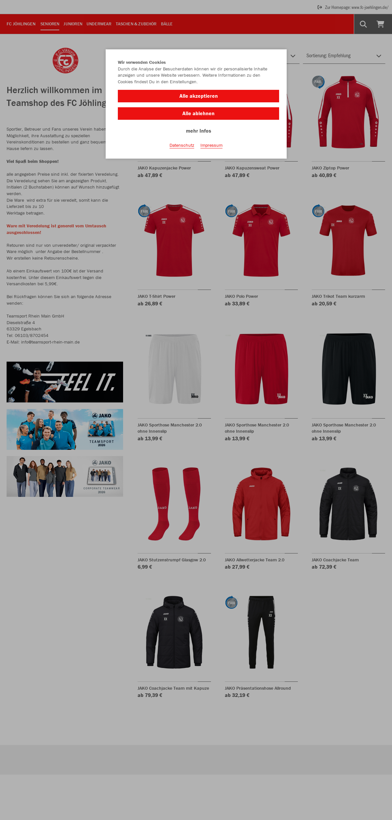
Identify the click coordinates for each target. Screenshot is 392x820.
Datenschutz (182, 145)
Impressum (211, 145)
